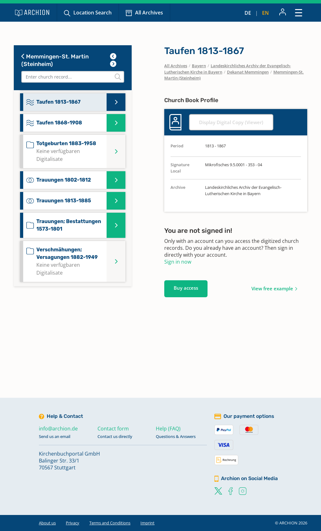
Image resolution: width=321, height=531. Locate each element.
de (248, 12)
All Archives (149, 12)
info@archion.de (58, 428)
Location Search (92, 12)
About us (47, 523)
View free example (272, 288)
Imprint (147, 523)
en (265, 12)
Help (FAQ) (168, 428)
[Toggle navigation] (298, 12)
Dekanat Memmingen (248, 72)
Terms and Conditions (109, 523)
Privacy (72, 523)
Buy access (186, 288)
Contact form (113, 428)
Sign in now (177, 261)
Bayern (199, 65)
